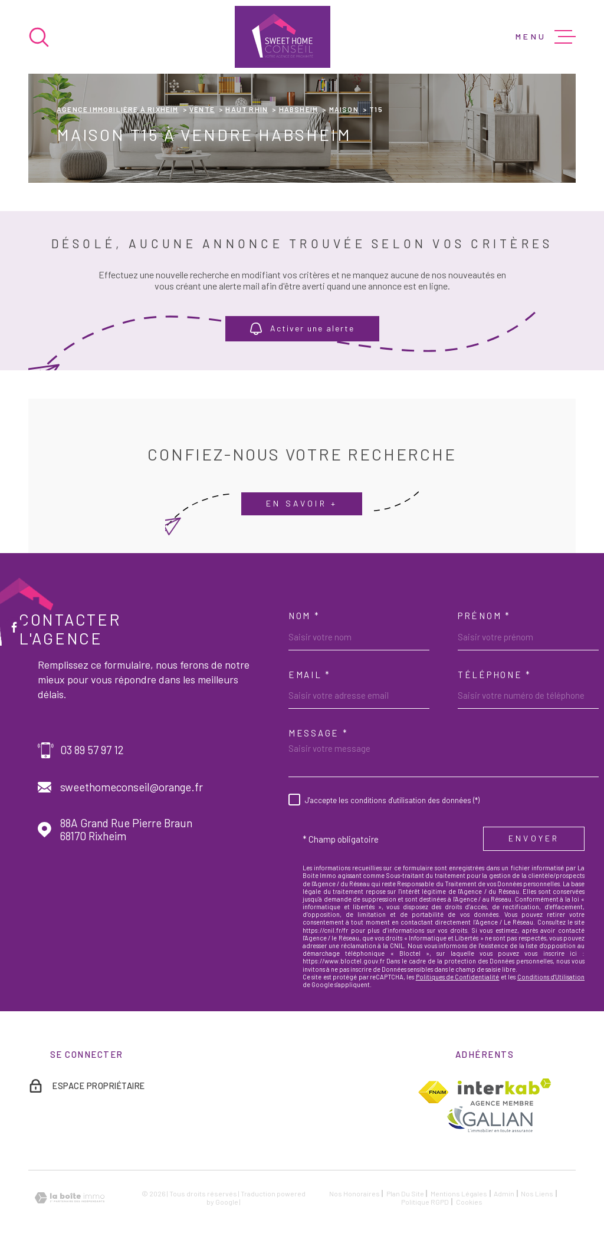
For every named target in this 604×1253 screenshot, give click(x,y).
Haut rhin (246, 109)
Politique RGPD (425, 1202)
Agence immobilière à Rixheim (118, 109)
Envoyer (533, 838)
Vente (202, 109)
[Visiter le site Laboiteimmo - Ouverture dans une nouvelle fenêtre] (69, 1197)
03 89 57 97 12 (92, 750)
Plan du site (405, 1193)
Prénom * (484, 615)
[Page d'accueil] (282, 37)
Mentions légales (459, 1193)
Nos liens (537, 1193)
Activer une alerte (302, 329)
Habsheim (299, 109)
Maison (344, 109)
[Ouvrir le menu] (546, 37)
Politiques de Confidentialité (458, 977)
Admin (504, 1193)
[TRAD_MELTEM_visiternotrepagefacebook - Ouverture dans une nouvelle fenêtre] (14, 626)
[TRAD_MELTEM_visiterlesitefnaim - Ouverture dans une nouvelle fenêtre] (433, 1092)
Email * (309, 674)
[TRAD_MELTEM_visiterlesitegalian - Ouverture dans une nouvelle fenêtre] (489, 1119)
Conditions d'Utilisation (551, 977)
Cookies (469, 1201)
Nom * (304, 615)
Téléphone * (494, 674)
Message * (318, 733)
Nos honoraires (354, 1193)
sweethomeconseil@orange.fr (131, 787)
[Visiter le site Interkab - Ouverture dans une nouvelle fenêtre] (505, 1092)
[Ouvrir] (39, 37)
